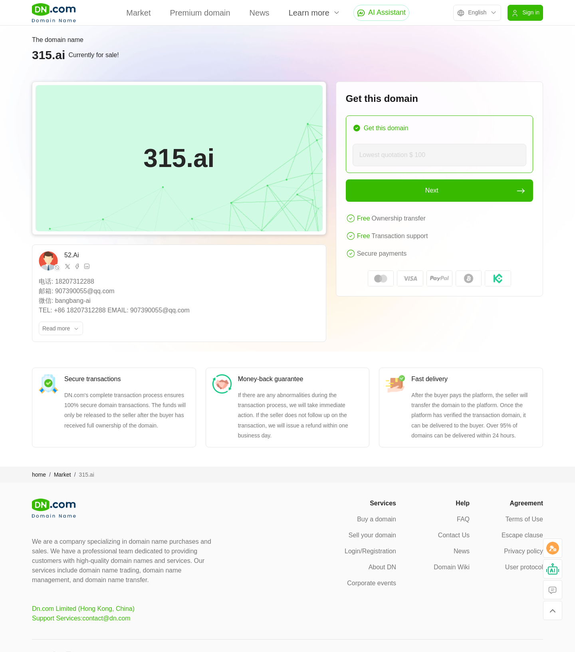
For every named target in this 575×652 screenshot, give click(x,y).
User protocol (524, 567)
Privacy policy (523, 551)
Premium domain (200, 12)
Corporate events (371, 583)
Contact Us (454, 535)
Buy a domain (376, 519)
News (260, 12)
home (39, 474)
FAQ (463, 519)
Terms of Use (524, 519)
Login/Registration (370, 551)
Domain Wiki (452, 567)
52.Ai (71, 255)
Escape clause (522, 535)
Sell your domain (372, 535)
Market (138, 12)
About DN (382, 567)
